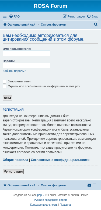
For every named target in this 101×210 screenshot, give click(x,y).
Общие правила (15, 160)
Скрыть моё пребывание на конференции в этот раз (41, 86)
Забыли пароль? (14, 70)
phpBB (41, 195)
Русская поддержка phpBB (50, 199)
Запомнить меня (16, 81)
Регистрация (13, 171)
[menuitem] (14, 16)
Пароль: (9, 60)
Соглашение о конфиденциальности (60, 160)
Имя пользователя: (17, 48)
